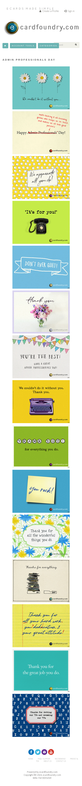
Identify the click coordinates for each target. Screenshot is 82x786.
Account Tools (23, 46)
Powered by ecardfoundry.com (42, 772)
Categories (48, 46)
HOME (30, 759)
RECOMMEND (60, 759)
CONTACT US (61, 761)
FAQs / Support (44, 759)
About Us (48, 761)
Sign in (69, 11)
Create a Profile (49, 11)
